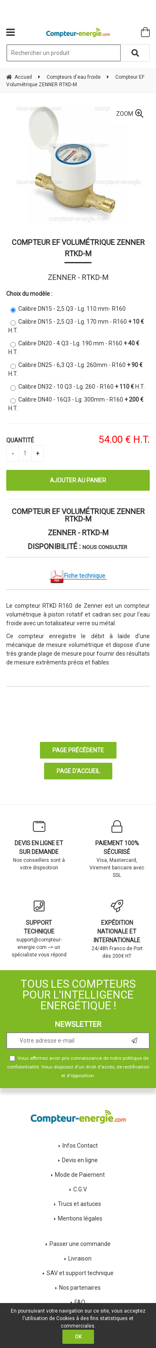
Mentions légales (80, 1218)
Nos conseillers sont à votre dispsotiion (39, 845)
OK (78, 1337)
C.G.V (80, 1189)
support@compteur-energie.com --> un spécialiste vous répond (39, 929)
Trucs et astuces (80, 1204)
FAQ (79, 1302)
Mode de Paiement (80, 1174)
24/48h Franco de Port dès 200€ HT (117, 929)
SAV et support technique (80, 1273)
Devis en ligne (80, 1160)
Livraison (80, 1258)
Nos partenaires (80, 1287)
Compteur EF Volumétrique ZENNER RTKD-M (78, 248)
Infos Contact (80, 1145)
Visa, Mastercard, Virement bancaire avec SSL (117, 849)
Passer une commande (80, 1244)
